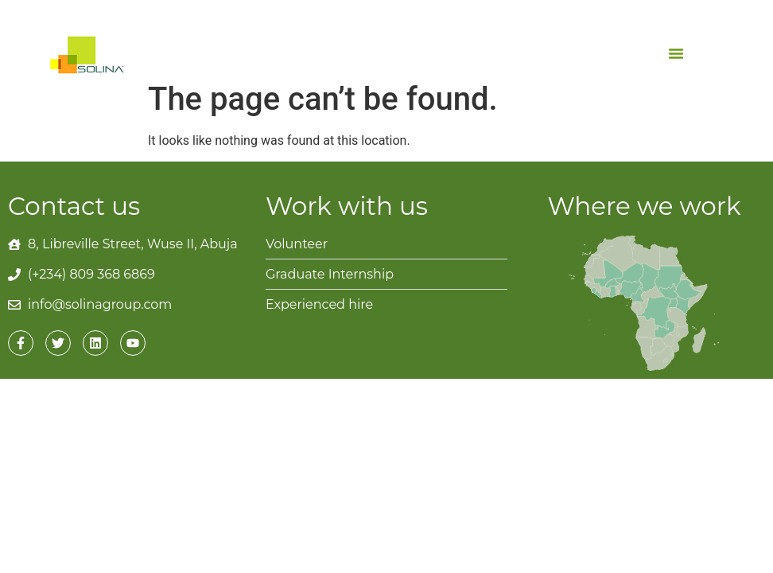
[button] (676, 53)
